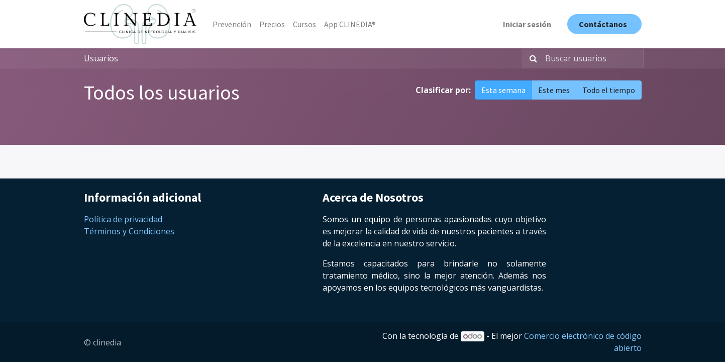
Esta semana (503, 90)
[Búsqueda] (531, 58)
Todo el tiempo (608, 90)
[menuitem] (232, 24)
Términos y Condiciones (129, 231)
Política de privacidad (123, 219)
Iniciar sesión (527, 24)
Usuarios (101, 58)
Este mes (554, 90)
